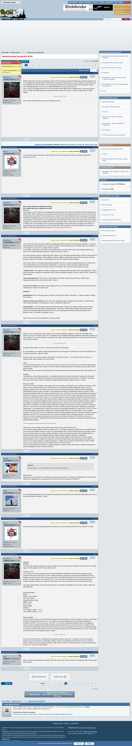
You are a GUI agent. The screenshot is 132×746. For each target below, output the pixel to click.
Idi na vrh (95, 688)
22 (39, 65)
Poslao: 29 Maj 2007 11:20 (10, 652)
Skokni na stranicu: (84, 70)
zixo (4, 151)
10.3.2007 (95, 61)
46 (22, 67)
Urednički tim (74, 723)
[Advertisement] (66, 37)
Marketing (127, 2)
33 (75, 65)
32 (72, 65)
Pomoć (121, 2)
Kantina (96, 2)
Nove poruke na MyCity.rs (108, 232)
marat (5, 491)
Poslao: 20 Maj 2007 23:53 (10, 325)
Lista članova (109, 2)
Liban (104, 225)
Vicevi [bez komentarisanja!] (111, 241)
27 (56, 65)
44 (95, 685)
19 (29, 65)
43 (91, 685)
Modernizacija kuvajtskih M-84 (35, 52)
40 (81, 685)
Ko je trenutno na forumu (12, 704)
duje (4, 656)
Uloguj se (81, 2)
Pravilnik (101, 2)
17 (22, 65)
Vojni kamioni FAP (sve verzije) (111, 202)
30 (65, 65)
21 (36, 65)
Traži (116, 2)
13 (49, 683)
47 (25, 67)
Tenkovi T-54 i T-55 (108, 154)
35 (82, 65)
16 (59, 683)
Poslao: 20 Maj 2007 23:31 (10, 236)
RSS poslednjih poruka (109, 175)
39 (95, 65)
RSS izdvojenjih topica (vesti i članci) (113, 180)
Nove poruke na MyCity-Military (110, 186)
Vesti (80, 727)
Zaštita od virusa (91, 727)
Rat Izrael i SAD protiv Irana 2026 (112, 88)
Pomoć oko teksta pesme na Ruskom (113, 269)
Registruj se (88, 2)
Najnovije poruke (58, 723)
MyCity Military (73, 2)
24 (46, 65)
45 (42, 688)
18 (26, 65)
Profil (27, 139)
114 (29, 67)
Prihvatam (79, 743)
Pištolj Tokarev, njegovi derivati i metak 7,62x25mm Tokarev (114, 213)
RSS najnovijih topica (108, 170)
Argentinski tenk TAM (108, 149)
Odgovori (25, 61)
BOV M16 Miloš (107, 144)
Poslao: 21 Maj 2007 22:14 (10, 518)
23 (42, 65)
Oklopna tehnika (15, 52)
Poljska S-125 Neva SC (10, 71)
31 (69, 65)
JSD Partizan (106, 264)
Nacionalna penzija (108, 236)
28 (59, 65)
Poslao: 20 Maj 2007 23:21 (10, 198)
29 (62, 65)
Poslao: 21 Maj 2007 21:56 (10, 486)
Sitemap (67, 723)
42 (88, 685)
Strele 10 (9, 66)
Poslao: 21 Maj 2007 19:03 (10, 454)
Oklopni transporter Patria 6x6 (111, 159)
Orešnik (104, 93)
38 (92, 65)
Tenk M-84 (105, 139)
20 (32, 65)
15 (56, 683)
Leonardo (6, 77)
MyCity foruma (5, 739)
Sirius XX (105, 246)
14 (52, 683)
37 (89, 65)
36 (85, 65)
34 (79, 65)
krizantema (6, 240)
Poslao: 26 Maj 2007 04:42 (10, 554)
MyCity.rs (84, 727)
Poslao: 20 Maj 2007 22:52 (10, 147)
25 (49, 65)
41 (85, 685)
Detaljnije (87, 706)
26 (52, 65)
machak (5, 458)
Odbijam (89, 743)
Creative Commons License (90, 731)
